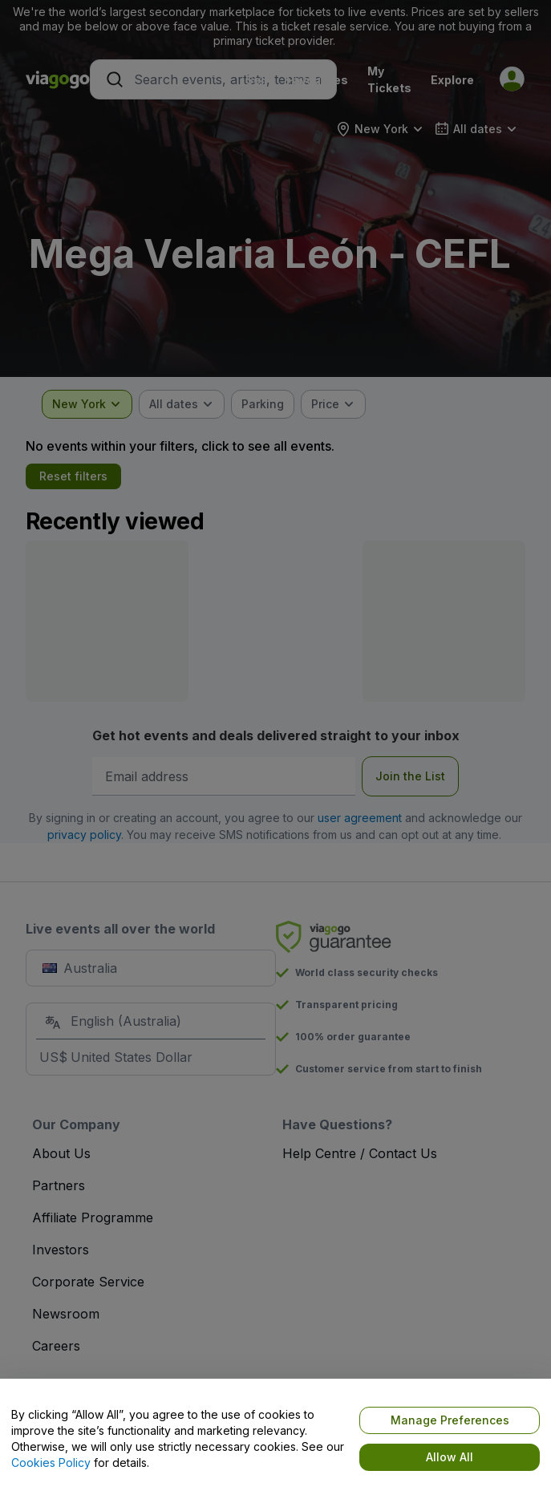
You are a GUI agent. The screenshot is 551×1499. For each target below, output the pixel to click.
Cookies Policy (51, 1462)
